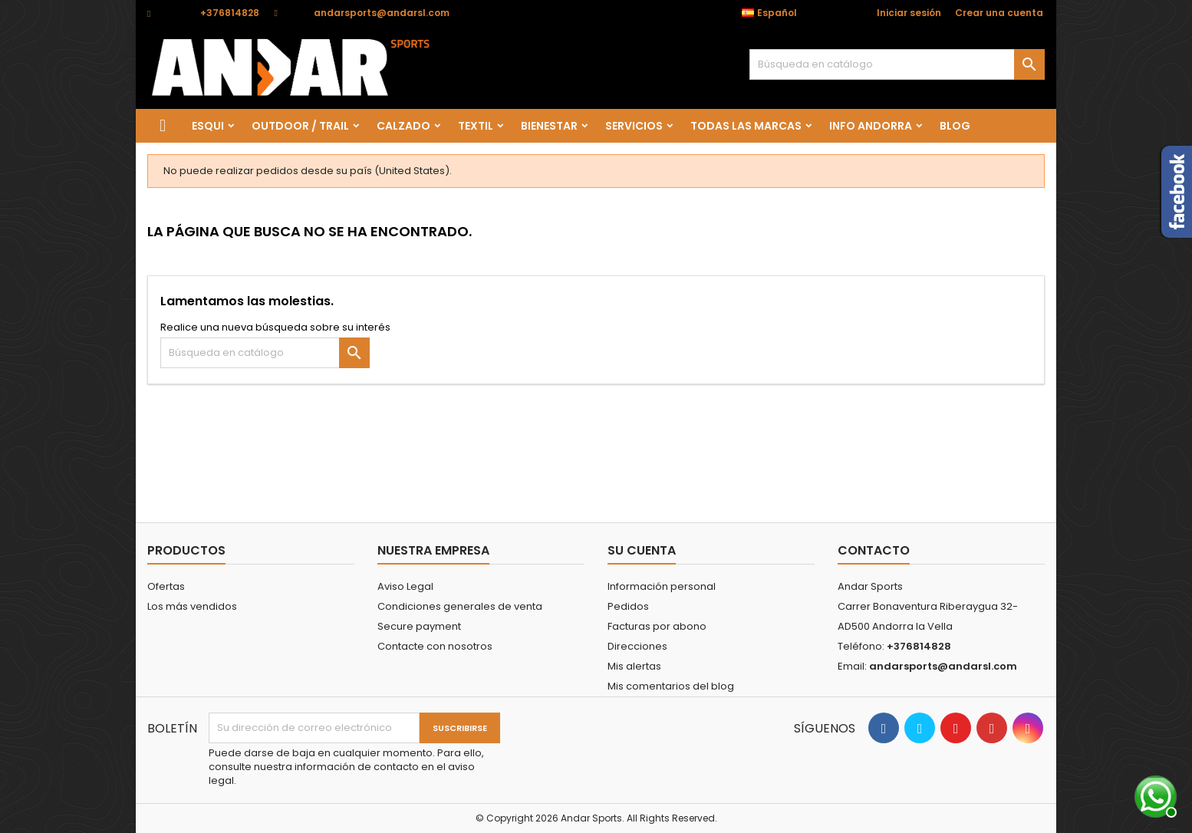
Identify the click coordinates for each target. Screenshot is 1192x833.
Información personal (662, 586)
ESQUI (208, 125)
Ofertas (166, 586)
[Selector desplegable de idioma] (777, 13)
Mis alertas (634, 666)
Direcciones (637, 646)
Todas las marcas (746, 125)
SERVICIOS (634, 125)
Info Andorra (870, 125)
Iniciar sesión (909, 12)
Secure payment (419, 626)
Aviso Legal (405, 586)
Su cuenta (642, 550)
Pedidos (628, 606)
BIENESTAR (549, 125)
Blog (955, 125)
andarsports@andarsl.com (381, 12)
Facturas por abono (657, 626)
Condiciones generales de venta (459, 606)
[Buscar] (897, 64)
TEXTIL (475, 125)
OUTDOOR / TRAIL (300, 125)
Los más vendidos (192, 606)
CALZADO (403, 125)
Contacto (874, 550)
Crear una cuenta (999, 12)
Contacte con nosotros (434, 646)
